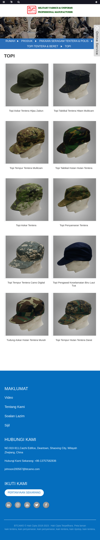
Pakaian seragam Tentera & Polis (63, 41)
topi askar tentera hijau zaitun (26, 110)
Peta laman (80, 527)
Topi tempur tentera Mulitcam (26, 168)
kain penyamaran (27, 530)
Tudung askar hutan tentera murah (26, 340)
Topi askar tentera (26, 225)
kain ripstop (75, 530)
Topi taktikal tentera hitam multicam (74, 110)
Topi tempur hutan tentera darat (74, 340)
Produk (27, 41)
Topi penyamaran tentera (74, 225)
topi (68, 46)
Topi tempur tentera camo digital (26, 282)
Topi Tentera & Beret (42, 46)
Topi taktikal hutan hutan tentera (73, 168)
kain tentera (11, 530)
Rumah (10, 41)
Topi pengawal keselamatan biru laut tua (74, 284)
